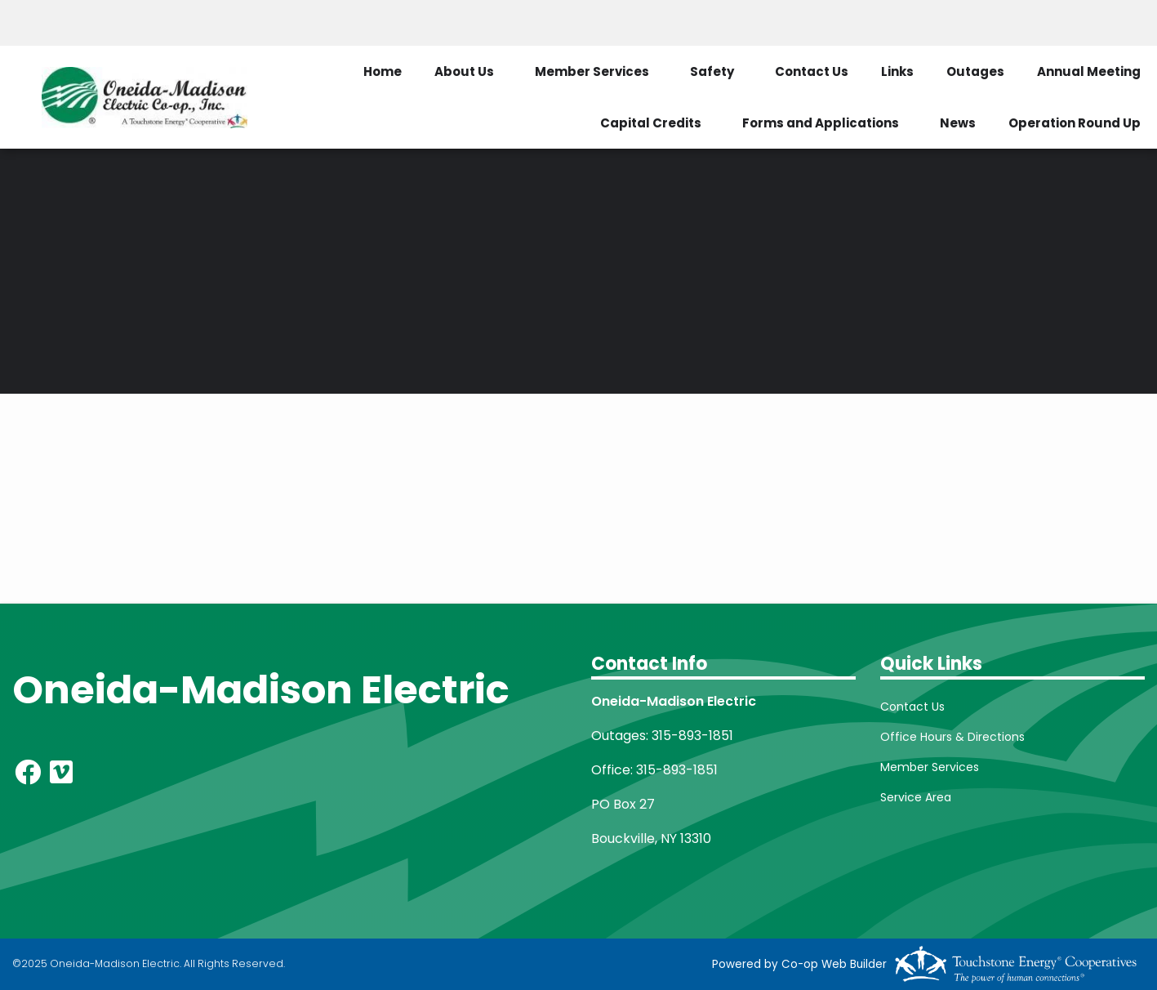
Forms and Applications (820, 123)
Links (897, 71)
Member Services (592, 71)
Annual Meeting (1089, 71)
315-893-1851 (692, 735)
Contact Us (811, 71)
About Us (464, 71)
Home (382, 71)
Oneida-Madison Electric (261, 689)
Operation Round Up (1074, 123)
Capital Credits (650, 123)
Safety (712, 71)
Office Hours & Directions (952, 737)
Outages (975, 71)
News (958, 123)
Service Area (915, 797)
